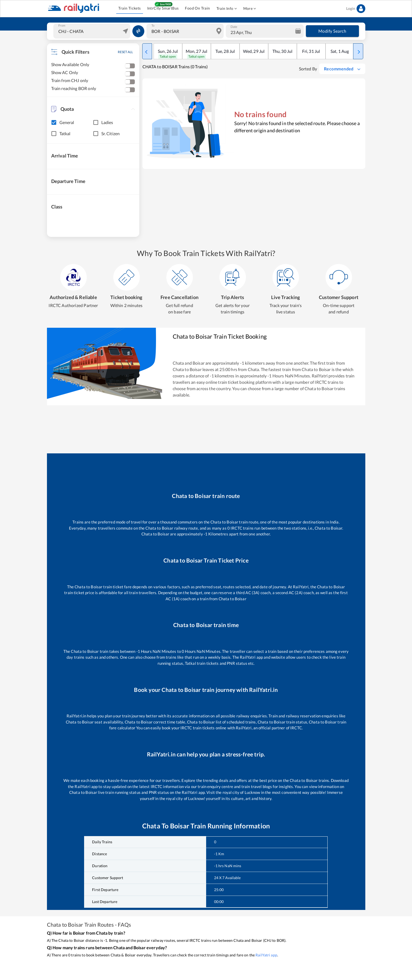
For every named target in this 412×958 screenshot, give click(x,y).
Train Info (226, 8)
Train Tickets (129, 8)
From (61, 25)
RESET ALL (125, 52)
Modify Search (332, 31)
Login (355, 8)
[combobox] (92, 31)
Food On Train (197, 8)
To (152, 25)
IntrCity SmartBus (163, 8)
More (249, 8)
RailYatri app (266, 955)
